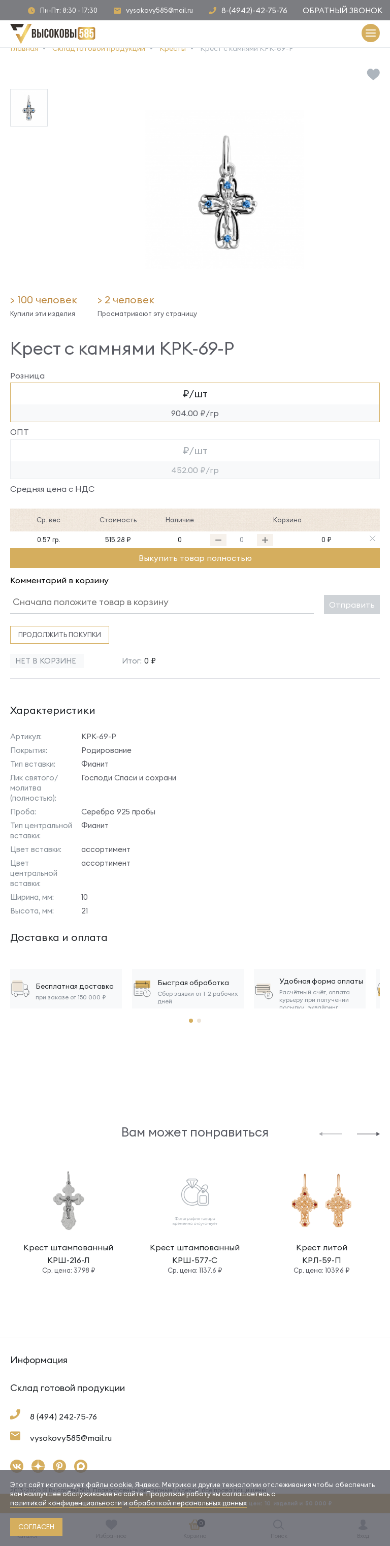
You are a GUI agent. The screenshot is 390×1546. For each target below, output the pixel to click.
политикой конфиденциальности (66, 1503)
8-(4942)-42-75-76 (254, 10)
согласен (36, 1527)
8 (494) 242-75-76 (63, 1416)
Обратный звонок (342, 10)
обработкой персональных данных (188, 1503)
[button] (330, 1133)
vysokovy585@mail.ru (159, 10)
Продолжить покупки (59, 634)
